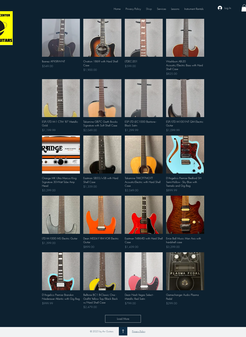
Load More (123, 319)
